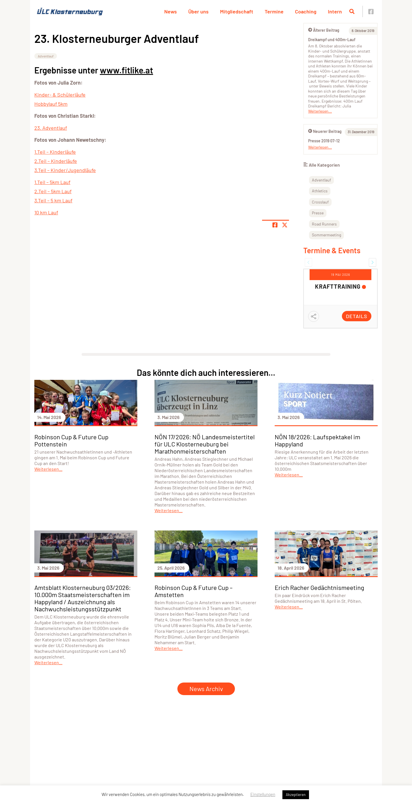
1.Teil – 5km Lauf (52, 182)
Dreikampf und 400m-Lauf (331, 39)
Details (356, 316)
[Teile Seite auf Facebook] (275, 225)
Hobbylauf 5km (51, 104)
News (170, 11)
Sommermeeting (326, 234)
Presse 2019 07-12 (324, 140)
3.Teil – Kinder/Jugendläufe (65, 170)
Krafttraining (337, 286)
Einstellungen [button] (262, 794)
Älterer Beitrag (323, 30)
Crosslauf (320, 201)
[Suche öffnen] (352, 11)
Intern (335, 11)
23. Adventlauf (50, 128)
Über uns (198, 11)
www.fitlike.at (126, 70)
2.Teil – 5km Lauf (53, 191)
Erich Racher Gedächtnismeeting (319, 587)
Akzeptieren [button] (296, 794)
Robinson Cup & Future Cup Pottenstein (71, 440)
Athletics (320, 190)
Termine (274, 11)
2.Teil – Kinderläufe (55, 161)
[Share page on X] (284, 225)
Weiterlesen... (320, 111)
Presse (318, 212)
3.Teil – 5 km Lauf (53, 200)
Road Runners (324, 224)
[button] (308, 262)
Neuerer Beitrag (325, 131)
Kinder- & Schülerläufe (60, 94)
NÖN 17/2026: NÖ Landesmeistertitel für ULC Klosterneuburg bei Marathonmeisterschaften (204, 444)
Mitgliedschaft (236, 11)
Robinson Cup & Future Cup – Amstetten (193, 591)
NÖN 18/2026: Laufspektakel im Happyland (317, 440)
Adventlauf (46, 56)
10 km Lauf (46, 212)
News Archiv (206, 688)
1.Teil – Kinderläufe (55, 152)
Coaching (305, 11)
